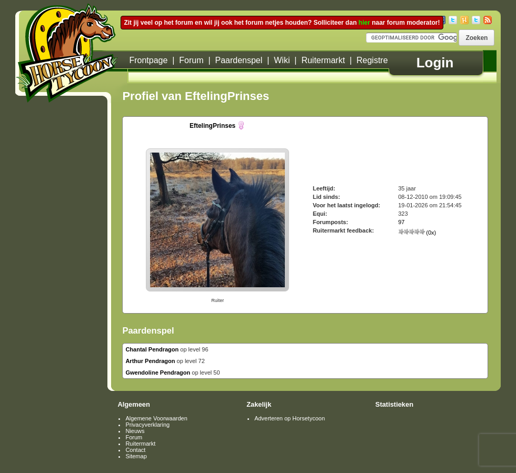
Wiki (282, 60)
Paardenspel (238, 60)
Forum (191, 60)
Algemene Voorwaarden (156, 418)
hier (364, 22)
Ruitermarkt (323, 60)
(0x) (417, 232)
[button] (476, 37)
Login (435, 63)
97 (401, 222)
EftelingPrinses (212, 125)
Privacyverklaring (147, 424)
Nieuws (134, 431)
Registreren (378, 60)
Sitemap (135, 456)
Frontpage (148, 60)
